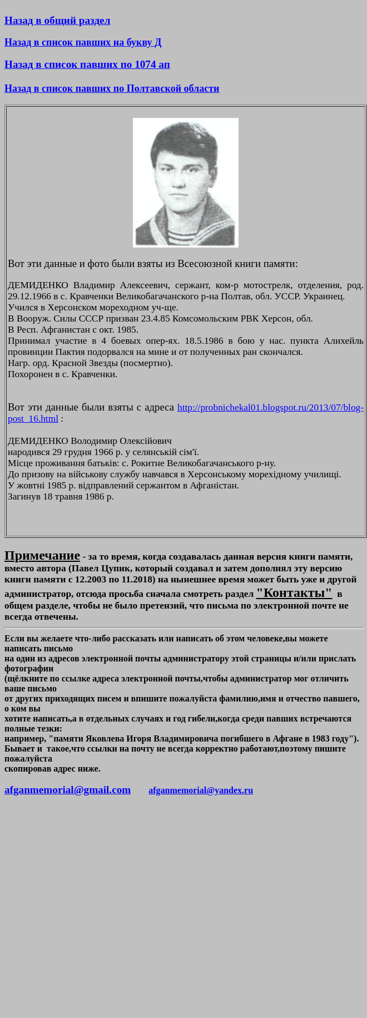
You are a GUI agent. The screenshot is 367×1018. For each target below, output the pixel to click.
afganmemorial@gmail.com (67, 789)
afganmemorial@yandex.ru (200, 790)
